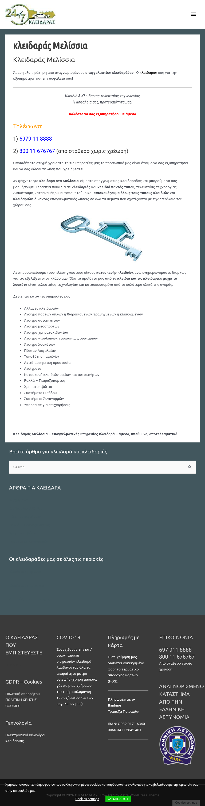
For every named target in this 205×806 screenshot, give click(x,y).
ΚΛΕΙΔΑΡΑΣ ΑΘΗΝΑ (25, 508)
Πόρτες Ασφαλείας (25, 516)
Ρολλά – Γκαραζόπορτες (29, 525)
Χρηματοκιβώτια (23, 533)
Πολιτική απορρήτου (22, 694)
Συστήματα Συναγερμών (29, 541)
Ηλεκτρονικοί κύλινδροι (25, 735)
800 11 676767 (177, 657)
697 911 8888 (175, 650)
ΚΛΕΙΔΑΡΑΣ (18, 500)
